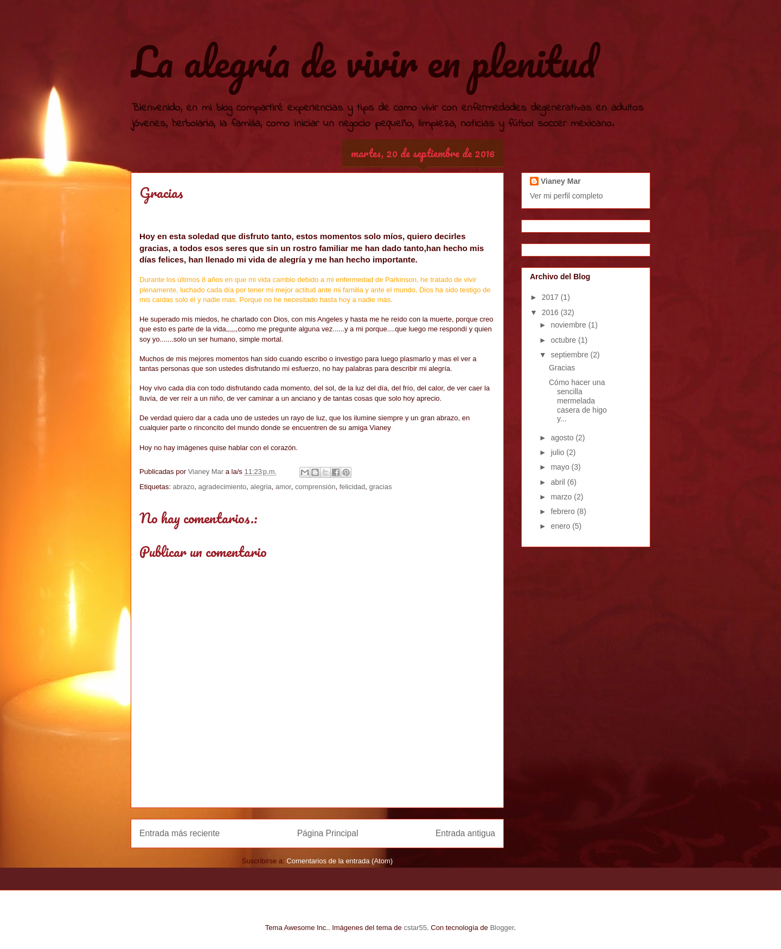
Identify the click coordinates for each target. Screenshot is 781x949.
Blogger (502, 928)
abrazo (183, 487)
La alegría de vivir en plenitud (363, 61)
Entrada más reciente (179, 833)
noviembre (569, 324)
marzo (562, 496)
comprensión (315, 487)
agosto (562, 437)
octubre (564, 340)
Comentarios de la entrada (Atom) (339, 861)
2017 (551, 297)
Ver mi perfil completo (566, 195)
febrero (563, 511)
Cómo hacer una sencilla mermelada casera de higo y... (578, 400)
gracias (380, 487)
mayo (560, 467)
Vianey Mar (561, 181)
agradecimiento (222, 487)
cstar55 (415, 928)
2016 (551, 312)
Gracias (562, 367)
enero (561, 526)
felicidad (353, 487)
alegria (261, 487)
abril (558, 482)
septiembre (570, 354)
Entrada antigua (465, 833)
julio (558, 452)
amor (283, 487)
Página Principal (328, 833)
